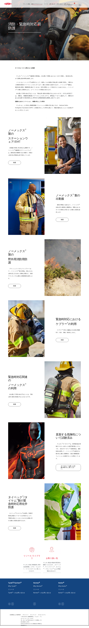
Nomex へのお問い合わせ (42, 593)
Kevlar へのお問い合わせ (66, 593)
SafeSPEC (70, 5)
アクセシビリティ (42, 614)
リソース (46, 4)
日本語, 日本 (76, 3)
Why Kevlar (62, 586)
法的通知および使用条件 (15, 614)
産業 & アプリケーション (37, 4)
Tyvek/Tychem (14, 583)
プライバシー (26, 614)
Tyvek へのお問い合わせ (16, 593)
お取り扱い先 (52, 4)
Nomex (36, 583)
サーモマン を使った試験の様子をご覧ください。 (68, 467)
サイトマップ (33, 614)
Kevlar (61, 583)
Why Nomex (38, 586)
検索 (66, 5)
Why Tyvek (12, 586)
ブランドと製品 (26, 4)
